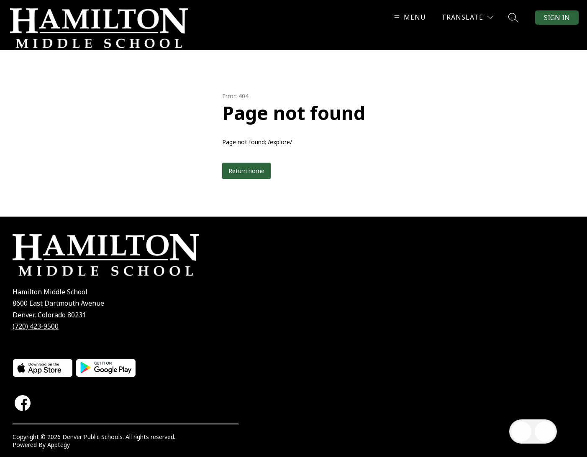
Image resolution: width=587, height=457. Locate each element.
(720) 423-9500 (36, 326)
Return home (246, 171)
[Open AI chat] (545, 431)
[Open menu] (409, 17)
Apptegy (58, 445)
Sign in (557, 17)
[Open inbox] (521, 431)
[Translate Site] (467, 17)
